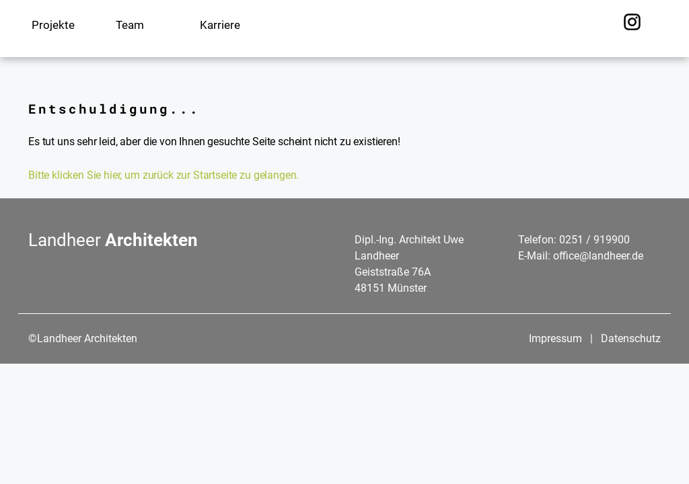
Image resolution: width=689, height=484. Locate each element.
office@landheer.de (598, 255)
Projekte (53, 25)
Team (130, 25)
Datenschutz (631, 338)
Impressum (557, 338)
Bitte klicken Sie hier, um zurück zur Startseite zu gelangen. (163, 175)
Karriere (220, 25)
